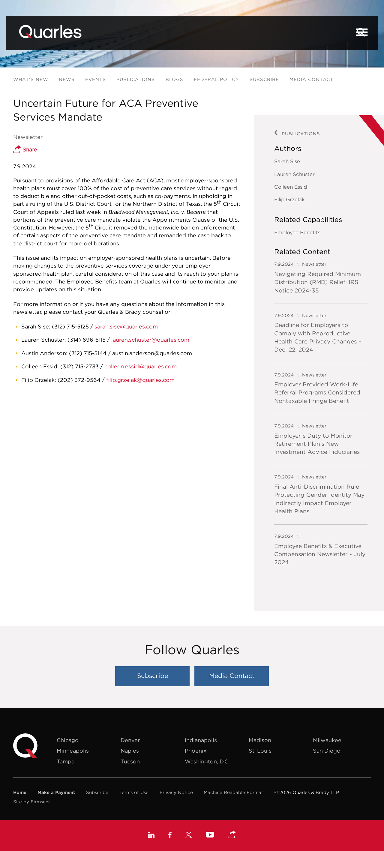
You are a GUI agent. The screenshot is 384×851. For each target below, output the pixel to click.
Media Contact (311, 79)
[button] (232, 835)
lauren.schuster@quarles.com (150, 339)
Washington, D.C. (207, 761)
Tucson (130, 761)
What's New (30, 79)
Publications (135, 79)
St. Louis (260, 750)
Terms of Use (133, 792)
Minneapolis (73, 750)
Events (95, 79)
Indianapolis (201, 740)
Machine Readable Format (233, 792)
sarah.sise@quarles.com (126, 326)
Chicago (68, 740)
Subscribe (264, 79)
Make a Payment (56, 792)
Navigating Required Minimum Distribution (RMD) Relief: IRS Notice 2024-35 (317, 282)
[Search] (361, 32)
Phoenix (195, 750)
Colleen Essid (290, 187)
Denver (130, 740)
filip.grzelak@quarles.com (140, 379)
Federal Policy (216, 79)
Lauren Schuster (294, 174)
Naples (130, 750)
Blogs (174, 79)
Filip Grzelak (289, 199)
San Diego (326, 750)
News (67, 79)
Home (19, 792)
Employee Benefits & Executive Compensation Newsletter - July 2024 (319, 554)
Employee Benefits (297, 232)
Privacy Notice (176, 792)
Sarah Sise (287, 161)
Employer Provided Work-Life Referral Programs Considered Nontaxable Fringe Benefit (317, 392)
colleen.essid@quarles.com (140, 366)
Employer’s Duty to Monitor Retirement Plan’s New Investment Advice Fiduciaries (317, 444)
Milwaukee (327, 740)
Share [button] (25, 150)
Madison (260, 740)
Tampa (65, 761)
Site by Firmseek (32, 802)
